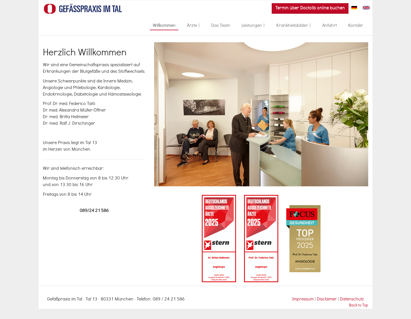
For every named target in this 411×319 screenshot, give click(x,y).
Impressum (303, 299)
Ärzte (193, 26)
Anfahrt (329, 26)
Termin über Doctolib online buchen (310, 8)
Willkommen (164, 26)
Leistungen (253, 26)
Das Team (220, 26)
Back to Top (358, 306)
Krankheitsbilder (293, 26)
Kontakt (355, 26)
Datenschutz (352, 299)
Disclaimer (327, 299)
